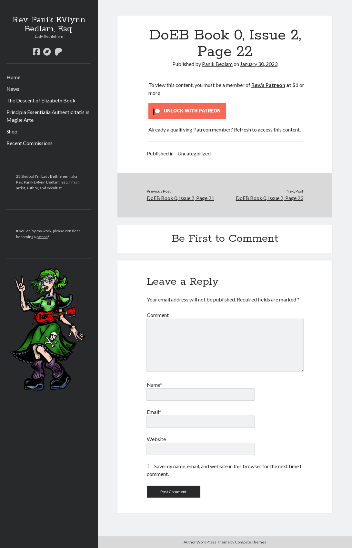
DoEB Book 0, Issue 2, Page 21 (180, 198)
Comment (158, 315)
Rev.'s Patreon (268, 85)
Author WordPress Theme (207, 542)
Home (13, 77)
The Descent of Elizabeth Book (40, 100)
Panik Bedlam (217, 64)
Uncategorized (194, 153)
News (12, 89)
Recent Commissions (29, 143)
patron (42, 236)
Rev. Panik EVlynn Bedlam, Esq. (49, 24)
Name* (154, 385)
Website (156, 439)
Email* (154, 412)
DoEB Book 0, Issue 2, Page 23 (269, 198)
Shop (11, 131)
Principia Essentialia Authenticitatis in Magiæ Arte (47, 116)
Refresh (242, 129)
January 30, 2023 (258, 64)
